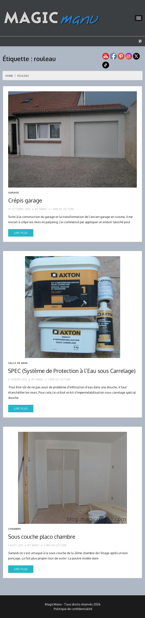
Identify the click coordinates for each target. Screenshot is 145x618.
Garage (13, 192)
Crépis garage (25, 200)
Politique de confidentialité (73, 609)
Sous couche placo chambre (41, 536)
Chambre (14, 529)
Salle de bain (18, 363)
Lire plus (21, 233)
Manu (43, 209)
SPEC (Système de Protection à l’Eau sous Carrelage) (71, 370)
